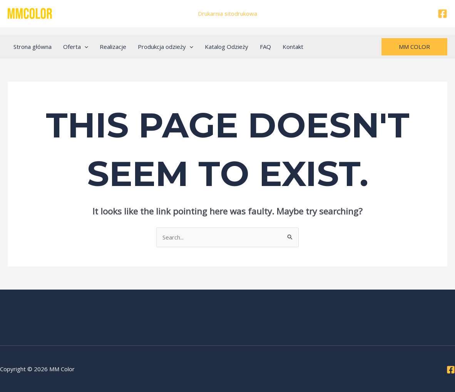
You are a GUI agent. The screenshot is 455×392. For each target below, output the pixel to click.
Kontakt (293, 46)
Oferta (75, 46)
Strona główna (32, 46)
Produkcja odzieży (165, 46)
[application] (84, 46)
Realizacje (113, 46)
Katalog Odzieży (226, 46)
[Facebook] (442, 13)
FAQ (265, 46)
